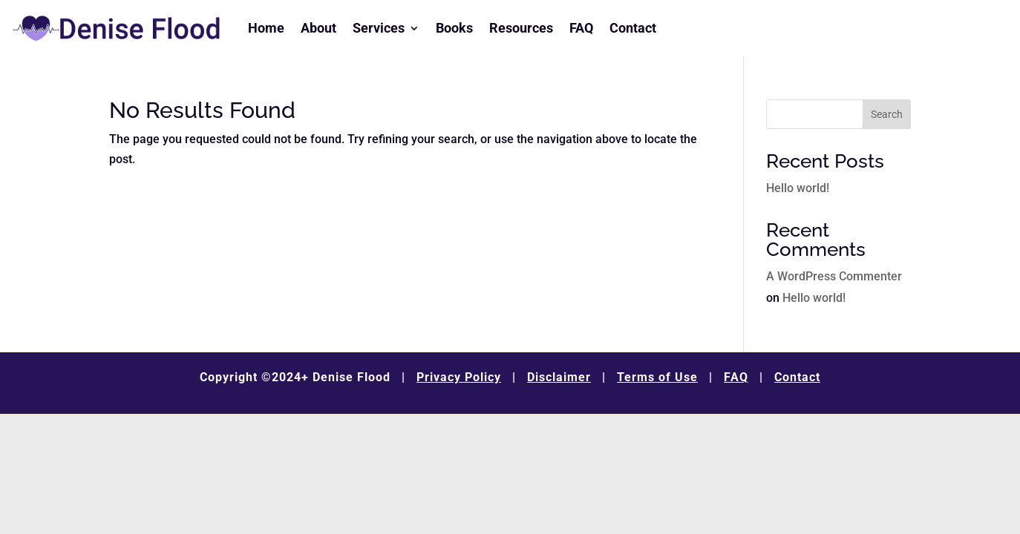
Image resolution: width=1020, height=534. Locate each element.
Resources (521, 28)
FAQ (581, 28)
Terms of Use (657, 377)
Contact (632, 28)
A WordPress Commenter (834, 276)
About (318, 28)
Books (454, 28)
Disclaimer (559, 377)
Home (266, 28)
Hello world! (797, 188)
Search (887, 114)
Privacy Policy (458, 377)
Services (379, 28)
